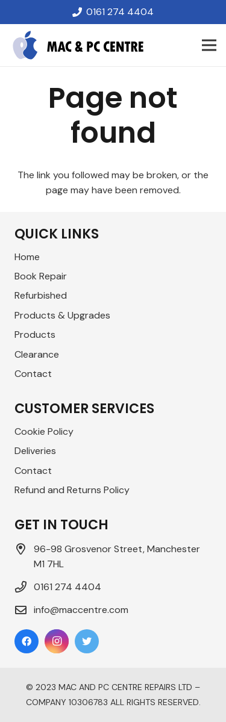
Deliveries (35, 450)
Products (34, 334)
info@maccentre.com (81, 609)
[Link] (79, 45)
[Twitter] (87, 641)
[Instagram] (57, 641)
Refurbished (40, 295)
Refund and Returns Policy (72, 490)
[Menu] (209, 45)
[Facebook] (26, 641)
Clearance (36, 354)
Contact (33, 373)
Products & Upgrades (62, 315)
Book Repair (40, 276)
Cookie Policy (44, 431)
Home (27, 257)
